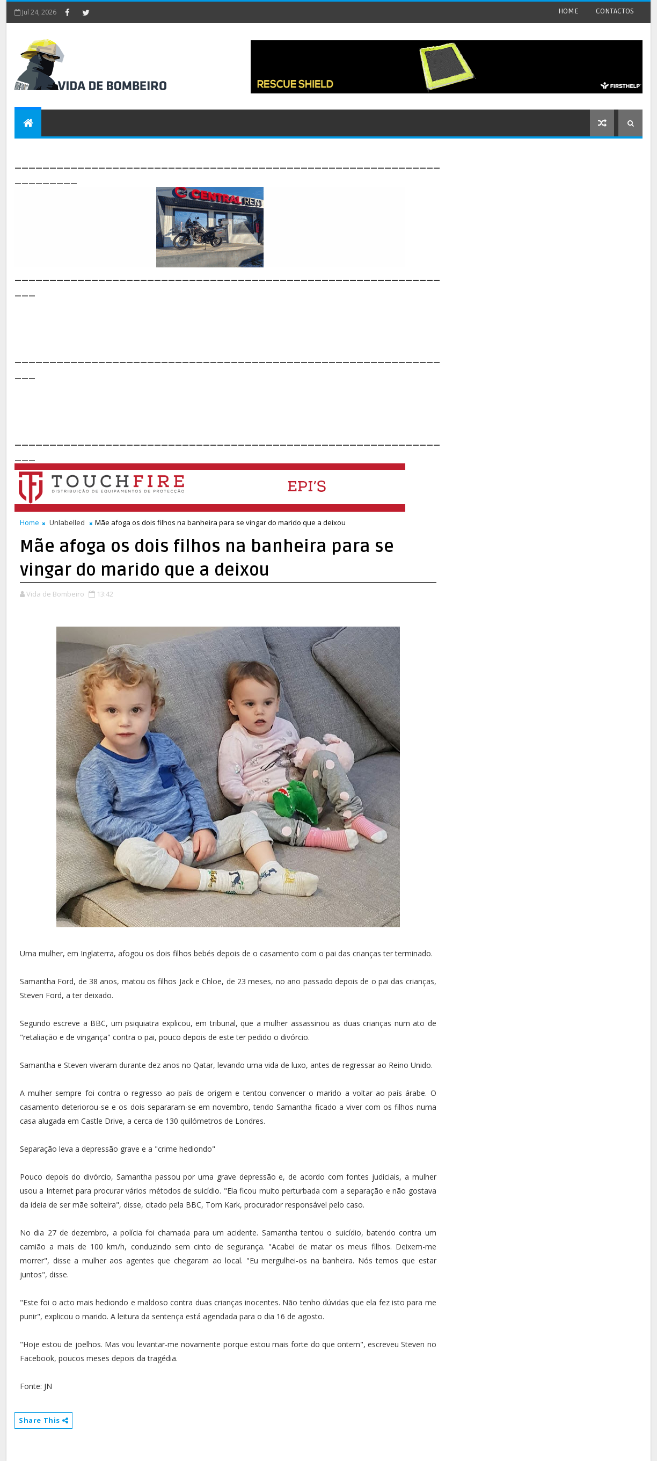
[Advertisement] (209, 323)
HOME (568, 11)
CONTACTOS (615, 11)
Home (29, 522)
